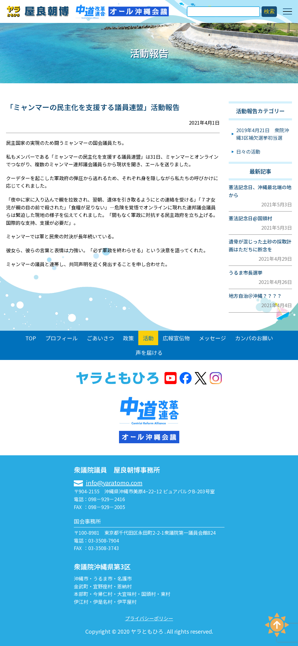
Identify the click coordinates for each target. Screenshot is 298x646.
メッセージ (212, 338)
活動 (148, 338)
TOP (30, 338)
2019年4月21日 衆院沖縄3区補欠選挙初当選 (262, 134)
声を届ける (149, 352)
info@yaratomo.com (114, 482)
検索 (269, 11)
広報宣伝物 (176, 338)
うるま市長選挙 (245, 272)
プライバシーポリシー (149, 618)
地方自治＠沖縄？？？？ (255, 295)
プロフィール (61, 338)
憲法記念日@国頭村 (250, 218)
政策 (128, 338)
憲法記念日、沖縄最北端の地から (260, 191)
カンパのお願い (254, 338)
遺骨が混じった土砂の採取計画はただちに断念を (260, 245)
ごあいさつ (100, 338)
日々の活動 (248, 151)
